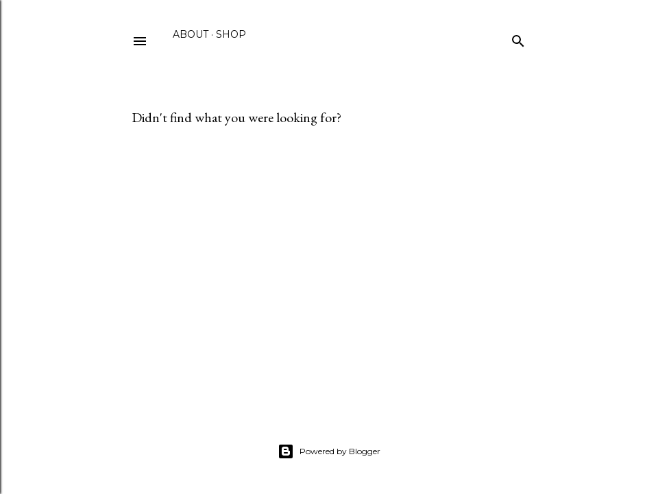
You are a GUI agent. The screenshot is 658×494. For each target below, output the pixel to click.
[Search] (518, 38)
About (190, 34)
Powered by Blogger (329, 451)
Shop (231, 34)
